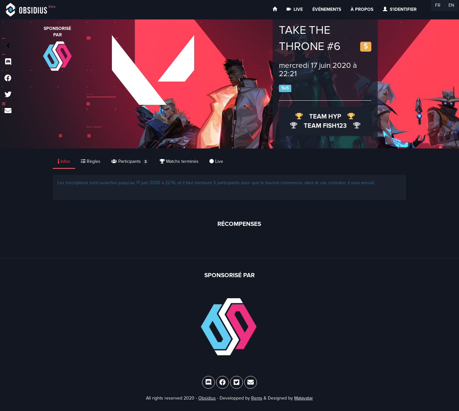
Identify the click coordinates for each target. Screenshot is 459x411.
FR (438, 5)
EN (451, 5)
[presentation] (64, 162)
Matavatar (303, 398)
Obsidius (207, 398)
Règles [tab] (90, 161)
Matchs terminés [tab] (179, 161)
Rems (256, 398)
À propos (362, 9)
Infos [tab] (64, 161)
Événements (326, 9)
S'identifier (400, 9)
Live (295, 9)
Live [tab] (216, 161)
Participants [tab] (130, 162)
